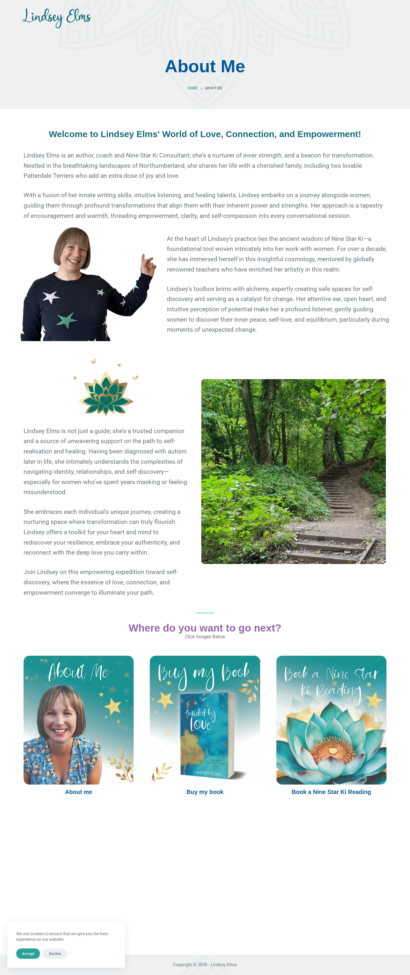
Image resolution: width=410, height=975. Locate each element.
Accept (28, 953)
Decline (55, 953)
